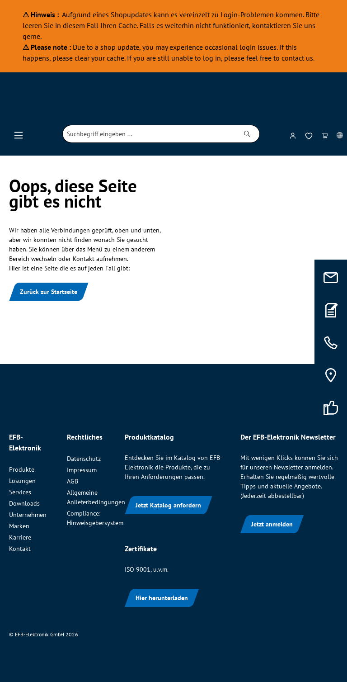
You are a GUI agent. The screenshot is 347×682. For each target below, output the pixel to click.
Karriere (20, 537)
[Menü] (18, 134)
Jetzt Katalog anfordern (168, 505)
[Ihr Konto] (292, 133)
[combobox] (148, 134)
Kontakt (20, 549)
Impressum (82, 470)
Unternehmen (28, 515)
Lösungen (22, 481)
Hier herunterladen (162, 598)
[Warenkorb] (325, 133)
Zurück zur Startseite (48, 292)
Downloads (24, 503)
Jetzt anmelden (272, 524)
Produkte (21, 469)
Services (20, 492)
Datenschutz (84, 459)
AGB (72, 481)
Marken (19, 526)
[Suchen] (247, 134)
